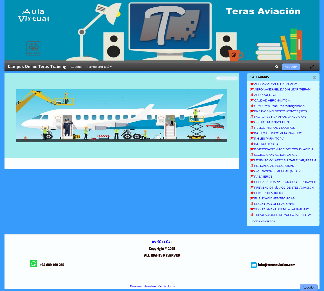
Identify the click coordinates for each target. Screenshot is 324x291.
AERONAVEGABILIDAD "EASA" (273, 84)
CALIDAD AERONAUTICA (270, 100)
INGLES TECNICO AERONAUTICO (276, 133)
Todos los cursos (263, 221)
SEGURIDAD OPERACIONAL (272, 203)
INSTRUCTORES (264, 144)
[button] (276, 67)
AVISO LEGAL (162, 242)
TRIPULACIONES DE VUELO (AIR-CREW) (280, 215)
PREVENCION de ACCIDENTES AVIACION (282, 187)
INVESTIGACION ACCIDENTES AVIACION (281, 149)
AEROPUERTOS (263, 95)
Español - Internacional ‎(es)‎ (91, 66)
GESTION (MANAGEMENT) (270, 122)
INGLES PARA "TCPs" (267, 138)
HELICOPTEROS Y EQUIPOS (272, 127)
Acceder (291, 66)
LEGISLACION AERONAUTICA (273, 154)
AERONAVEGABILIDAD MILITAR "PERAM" (280, 89)
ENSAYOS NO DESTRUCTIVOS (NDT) (278, 111)
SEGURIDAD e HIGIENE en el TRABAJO (279, 209)
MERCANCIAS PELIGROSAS (272, 165)
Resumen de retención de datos (152, 286)
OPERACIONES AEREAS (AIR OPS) (276, 171)
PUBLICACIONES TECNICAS (272, 198)
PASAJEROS (261, 176)
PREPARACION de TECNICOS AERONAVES (283, 182)
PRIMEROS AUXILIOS (267, 193)
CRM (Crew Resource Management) (277, 106)
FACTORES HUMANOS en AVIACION (278, 116)
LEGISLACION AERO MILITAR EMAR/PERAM (283, 160)
